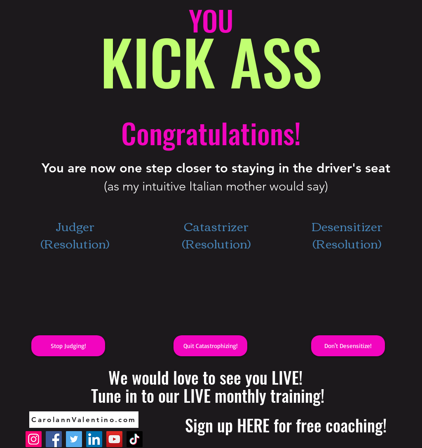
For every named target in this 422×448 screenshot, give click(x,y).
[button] (68, 345)
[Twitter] (74, 439)
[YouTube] (114, 439)
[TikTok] (135, 439)
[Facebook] (54, 439)
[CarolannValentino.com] (83, 419)
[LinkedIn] (94, 439)
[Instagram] (34, 439)
